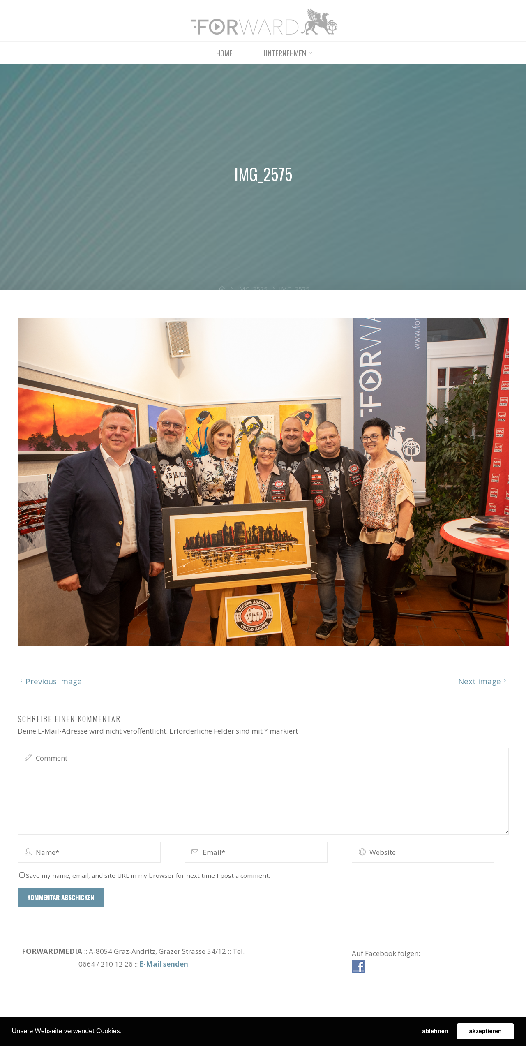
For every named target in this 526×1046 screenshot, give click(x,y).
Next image (483, 681)
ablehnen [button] (435, 1031)
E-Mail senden (163, 964)
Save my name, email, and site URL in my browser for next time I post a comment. (144, 875)
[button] (125, 1032)
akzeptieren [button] (485, 1031)
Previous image (50, 681)
